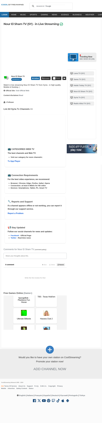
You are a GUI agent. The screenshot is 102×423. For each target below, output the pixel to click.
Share (56, 78)
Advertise (11, 388)
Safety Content (21, 388)
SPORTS (33, 15)
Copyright (51, 386)
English (22, 395)
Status (31, 388)
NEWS (54, 15)
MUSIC (23, 15)
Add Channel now (49, 369)
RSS (2, 386)
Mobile (3, 388)
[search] (50, 6)
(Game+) (28, 293)
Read (21, 95)
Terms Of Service (10, 386)
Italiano (30, 395)
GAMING (44, 15)
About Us (21, 386)
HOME (13, 15)
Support (30, 386)
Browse (46, 78)
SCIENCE (65, 15)
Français (38, 395)
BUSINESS (77, 15)
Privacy (60, 386)
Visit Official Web (22, 91)
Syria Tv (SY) (79, 97)
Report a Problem (15, 213)
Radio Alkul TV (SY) (81, 103)
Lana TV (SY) (79, 73)
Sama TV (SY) (79, 79)
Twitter (13, 238)
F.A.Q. (36, 386)
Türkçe (82, 395)
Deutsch (55, 395)
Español (47, 395)
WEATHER (89, 15)
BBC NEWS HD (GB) (87, 59)
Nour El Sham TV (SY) (82, 91)
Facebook (15, 235)
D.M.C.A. (43, 386)
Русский (64, 395)
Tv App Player (14, 161)
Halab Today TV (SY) (82, 85)
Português (73, 395)
